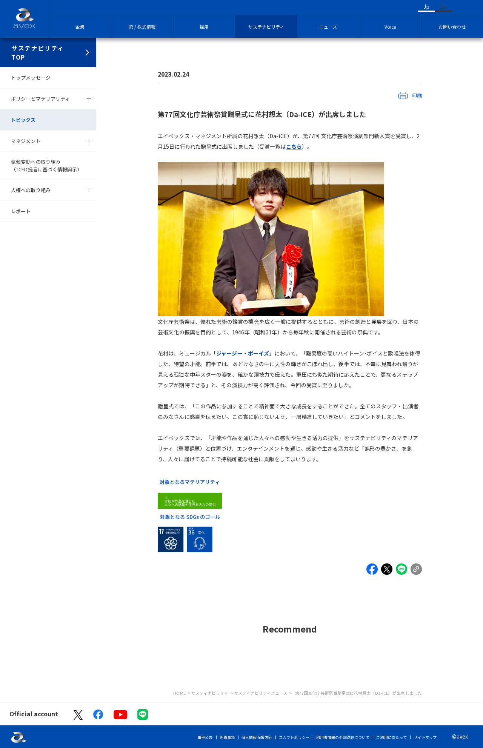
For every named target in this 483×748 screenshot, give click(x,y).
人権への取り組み (31, 190)
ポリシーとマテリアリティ (40, 98)
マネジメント (26, 141)
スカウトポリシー (294, 737)
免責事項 (227, 737)
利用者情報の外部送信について (342, 737)
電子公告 (204, 737)
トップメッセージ (31, 77)
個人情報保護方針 (257, 737)
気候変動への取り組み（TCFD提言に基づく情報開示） (46, 165)
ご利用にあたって (391, 737)
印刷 (417, 95)
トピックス (23, 119)
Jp (426, 6)
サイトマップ (425, 737)
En (443, 6)
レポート (21, 211)
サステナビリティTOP (37, 52)
